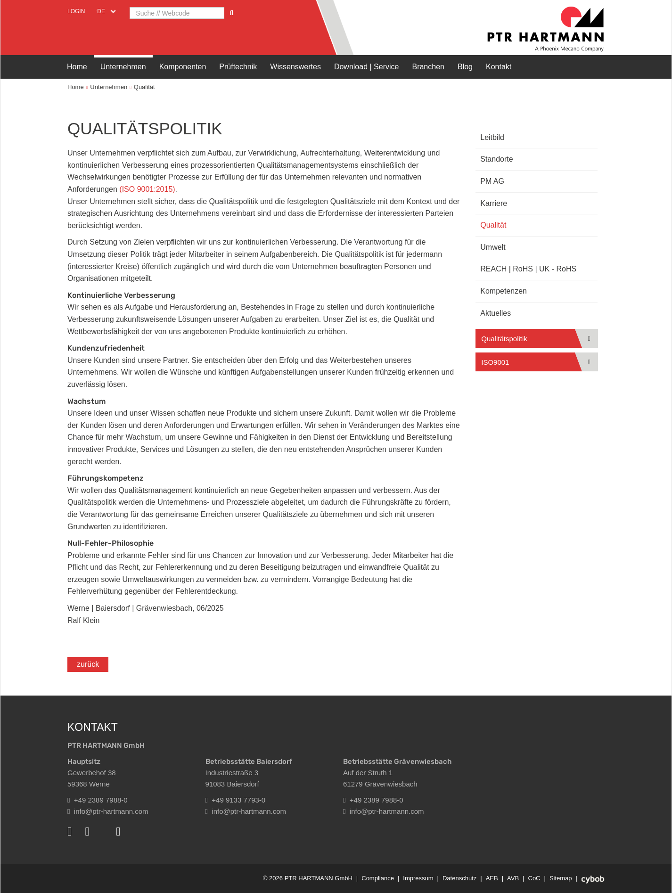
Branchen (428, 67)
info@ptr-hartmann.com (107, 811)
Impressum (418, 878)
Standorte (496, 159)
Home (77, 67)
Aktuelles (495, 313)
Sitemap (560, 878)
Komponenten (182, 67)
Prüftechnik (238, 67)
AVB (513, 878)
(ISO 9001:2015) (147, 189)
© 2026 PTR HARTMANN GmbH (307, 878)
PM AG (492, 181)
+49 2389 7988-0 (97, 800)
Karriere (493, 203)
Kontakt (498, 67)
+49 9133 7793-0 (235, 800)
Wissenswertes (295, 67)
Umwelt (492, 247)
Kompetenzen (503, 291)
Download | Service (366, 67)
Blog (465, 67)
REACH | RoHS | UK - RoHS (528, 269)
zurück (88, 664)
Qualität (144, 86)
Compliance (377, 878)
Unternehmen (123, 67)
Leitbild (492, 137)
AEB (492, 878)
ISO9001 (495, 362)
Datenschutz (459, 878)
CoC (534, 878)
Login (76, 11)
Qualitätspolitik (504, 339)
